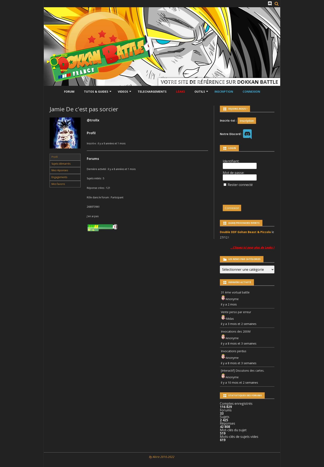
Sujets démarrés (60, 163)
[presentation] (251, 194)
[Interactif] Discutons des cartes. (242, 370)
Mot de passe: (233, 172)
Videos (123, 91)
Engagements (59, 177)
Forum (69, 91)
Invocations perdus (233, 351)
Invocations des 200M (235, 331)
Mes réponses (59, 170)
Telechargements (152, 91)
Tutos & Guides (96, 91)
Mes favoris (58, 184)
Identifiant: (231, 161)
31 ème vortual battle (235, 292)
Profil (54, 157)
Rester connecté (240, 184)
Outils (199, 91)
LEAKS (180, 91)
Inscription (223, 91)
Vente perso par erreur (236, 312)
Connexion (251, 91)
